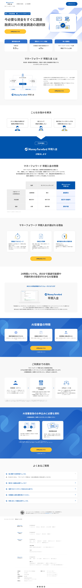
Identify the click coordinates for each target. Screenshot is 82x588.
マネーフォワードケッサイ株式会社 (29, 571)
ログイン (38, 542)
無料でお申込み (53, 558)
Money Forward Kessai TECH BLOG (35, 551)
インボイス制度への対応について (48, 547)
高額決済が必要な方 (40, 563)
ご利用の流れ (39, 540)
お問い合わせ (43, 526)
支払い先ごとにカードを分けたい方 (35, 564)
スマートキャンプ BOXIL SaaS (51, 575)
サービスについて (32, 526)
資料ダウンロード (51, 540)
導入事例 (44, 540)
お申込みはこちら (71, 3)
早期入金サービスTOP (18, 519)
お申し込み (38, 526)
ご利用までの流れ (19, 3)
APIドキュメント (32, 542)
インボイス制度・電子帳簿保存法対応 (56, 564)
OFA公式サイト (48, 513)
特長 (30, 540)
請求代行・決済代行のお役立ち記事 (35, 547)
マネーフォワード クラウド (51, 572)
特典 (34, 558)
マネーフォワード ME (50, 571)
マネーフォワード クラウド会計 (51, 574)
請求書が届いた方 (45, 542)
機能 (30, 558)
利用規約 (53, 526)
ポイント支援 (39, 558)
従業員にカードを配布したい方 (50, 563)
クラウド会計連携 (45, 564)
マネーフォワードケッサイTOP (9, 519)
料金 (34, 540)
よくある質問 (27, 3)
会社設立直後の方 (32, 563)
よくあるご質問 (48, 526)
